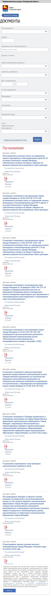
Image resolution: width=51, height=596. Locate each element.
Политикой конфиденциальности (37, 583)
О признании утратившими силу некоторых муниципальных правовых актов (22, 464)
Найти (37, 139)
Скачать (8, 184)
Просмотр (9, 181)
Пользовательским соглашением (13, 583)
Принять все (9, 590)
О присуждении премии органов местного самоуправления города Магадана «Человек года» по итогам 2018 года (24, 546)
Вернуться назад (10, 15)
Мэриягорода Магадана (15, 8)
